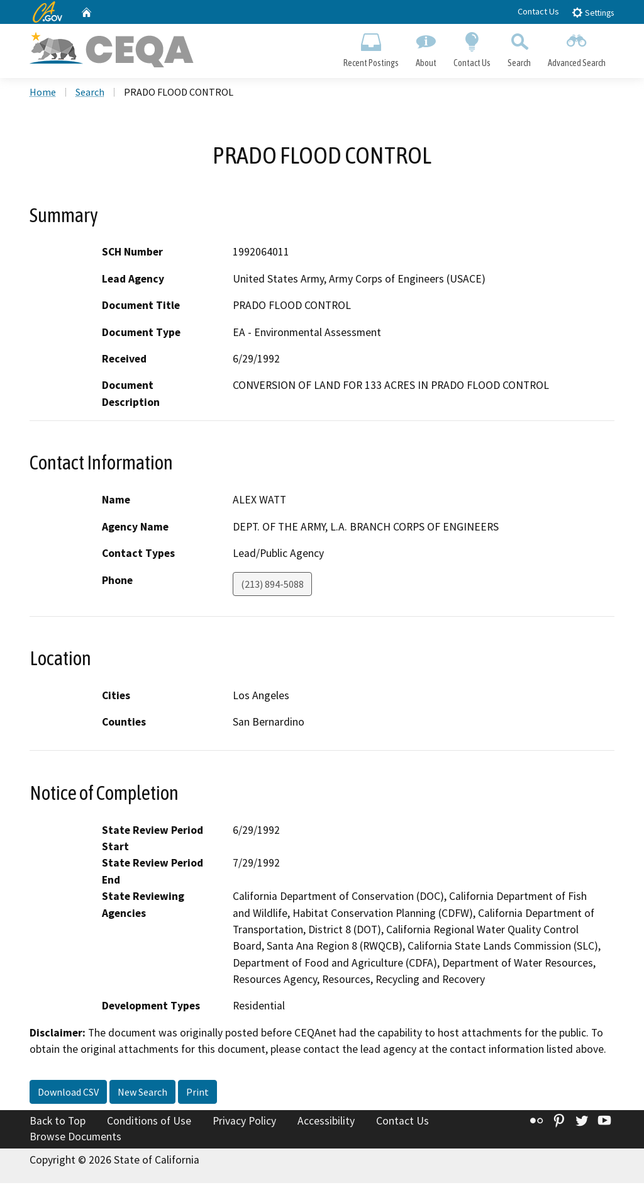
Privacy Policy (244, 1123)
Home (43, 93)
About (426, 48)
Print (197, 1093)
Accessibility (326, 1123)
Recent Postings (370, 48)
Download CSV (68, 1093)
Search (519, 48)
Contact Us (538, 11)
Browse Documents (75, 1138)
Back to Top (58, 1123)
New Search (142, 1093)
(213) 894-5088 (272, 585)
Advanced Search (577, 48)
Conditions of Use (149, 1123)
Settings (593, 12)
